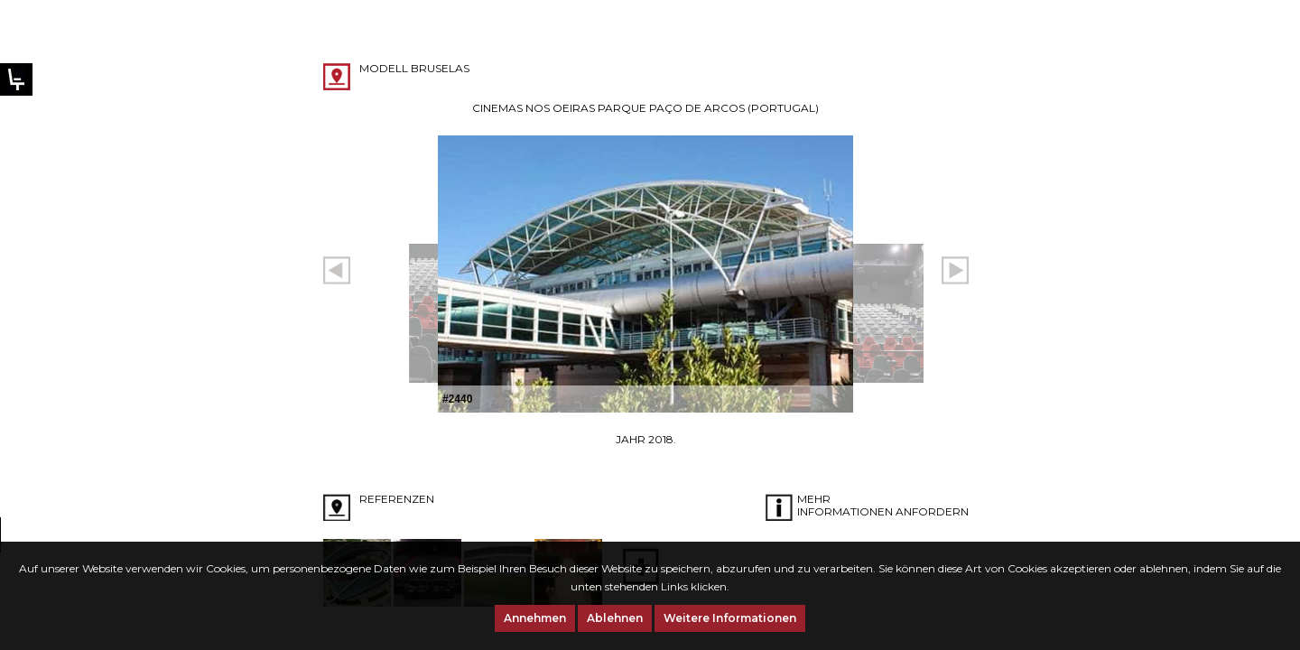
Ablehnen (615, 618)
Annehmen (535, 618)
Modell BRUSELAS (414, 68)
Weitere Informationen (730, 618)
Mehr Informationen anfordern (883, 505)
